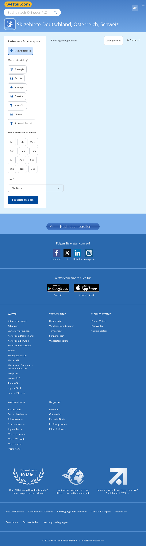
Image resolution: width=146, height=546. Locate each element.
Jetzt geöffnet (113, 36)
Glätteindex (55, 410)
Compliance (12, 518)
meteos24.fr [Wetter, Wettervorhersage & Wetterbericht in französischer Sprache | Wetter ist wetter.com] (14, 374)
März (33, 137)
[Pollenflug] (135, 4)
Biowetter (54, 405)
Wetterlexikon (15, 440)
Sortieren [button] (133, 35)
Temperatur (55, 326)
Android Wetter (99, 326)
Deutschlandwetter (18, 410)
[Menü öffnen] (142, 4)
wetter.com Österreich (19, 341)
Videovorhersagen (17, 316)
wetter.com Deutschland (20, 331)
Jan (11, 137)
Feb (22, 137)
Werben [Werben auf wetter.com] (12, 346)
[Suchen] (88, 4)
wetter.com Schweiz (18, 336)
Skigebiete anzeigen (22, 195)
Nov (22, 164)
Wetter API (13, 356)
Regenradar (55, 316)
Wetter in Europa (16, 430)
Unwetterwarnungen (18, 326)
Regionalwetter (16, 425)
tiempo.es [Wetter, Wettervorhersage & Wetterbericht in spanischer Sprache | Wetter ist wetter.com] (13, 369)
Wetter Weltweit (16, 435)
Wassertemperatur (59, 336)
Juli (11, 155)
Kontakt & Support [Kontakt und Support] (101, 507)
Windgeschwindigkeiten (61, 321)
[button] (36, 183)
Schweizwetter (15, 415)
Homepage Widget (17, 351)
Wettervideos (16, 398)
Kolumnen (13, 321)
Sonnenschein (56, 331)
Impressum (121, 507)
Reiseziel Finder (57, 415)
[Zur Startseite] (19, 4)
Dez (33, 164)
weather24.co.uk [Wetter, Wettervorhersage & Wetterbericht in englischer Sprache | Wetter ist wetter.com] (16, 389)
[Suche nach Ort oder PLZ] (64, 4)
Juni (34, 146)
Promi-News (14, 445)
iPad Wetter (97, 321)
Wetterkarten (57, 309)
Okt (12, 164)
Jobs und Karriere (15, 507)
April (12, 146)
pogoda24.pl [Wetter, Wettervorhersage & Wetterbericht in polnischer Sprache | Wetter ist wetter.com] (14, 384)
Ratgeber (55, 398)
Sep (32, 155)
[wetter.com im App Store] (86, 286)
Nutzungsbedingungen (55, 518)
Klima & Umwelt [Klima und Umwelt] (57, 425)
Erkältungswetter (58, 420)
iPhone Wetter (98, 316)
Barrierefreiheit (31, 518)
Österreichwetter (17, 420)
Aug (22, 155)
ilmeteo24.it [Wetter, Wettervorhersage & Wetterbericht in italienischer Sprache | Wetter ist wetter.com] (14, 379)
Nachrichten (14, 405)
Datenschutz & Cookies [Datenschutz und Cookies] (40, 507)
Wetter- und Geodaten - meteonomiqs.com (20, 363)
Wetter (12, 309)
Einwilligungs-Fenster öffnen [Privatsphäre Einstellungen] (72, 507)
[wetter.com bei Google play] (58, 285)
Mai (23, 146)
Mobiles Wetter (101, 309)
